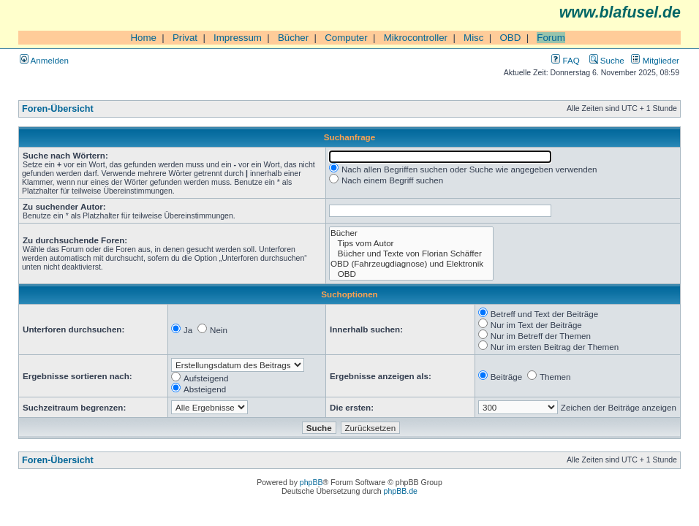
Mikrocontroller (415, 37)
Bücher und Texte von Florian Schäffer (411, 253)
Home (143, 37)
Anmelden (44, 60)
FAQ (565, 60)
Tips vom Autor (411, 243)
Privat (185, 37)
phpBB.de (400, 491)
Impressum (238, 37)
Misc (473, 37)
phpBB (311, 482)
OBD (510, 37)
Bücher (293, 37)
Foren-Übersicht (58, 109)
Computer (346, 37)
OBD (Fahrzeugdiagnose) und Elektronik (411, 264)
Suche (606, 60)
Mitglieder (655, 60)
